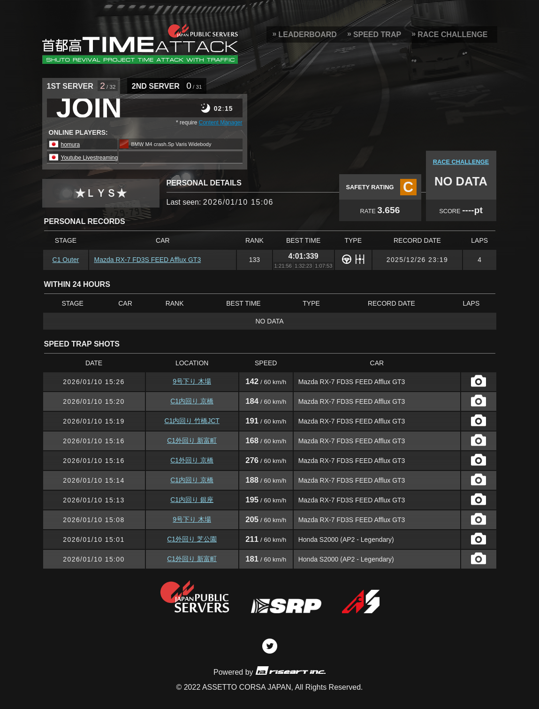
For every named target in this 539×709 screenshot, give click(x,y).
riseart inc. (290, 670)
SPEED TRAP (377, 35)
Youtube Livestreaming (89, 157)
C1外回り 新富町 (192, 440)
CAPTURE (478, 380)
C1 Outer (66, 259)
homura (70, 144)
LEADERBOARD (307, 35)
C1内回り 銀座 (191, 499)
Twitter (269, 646)
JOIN (89, 108)
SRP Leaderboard (140, 43)
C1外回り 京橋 (191, 460)
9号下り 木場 (192, 381)
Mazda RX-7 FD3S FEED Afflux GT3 (147, 259)
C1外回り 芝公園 (192, 539)
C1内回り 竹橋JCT (191, 420)
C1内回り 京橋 (191, 401)
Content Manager (221, 122)
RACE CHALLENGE (452, 35)
